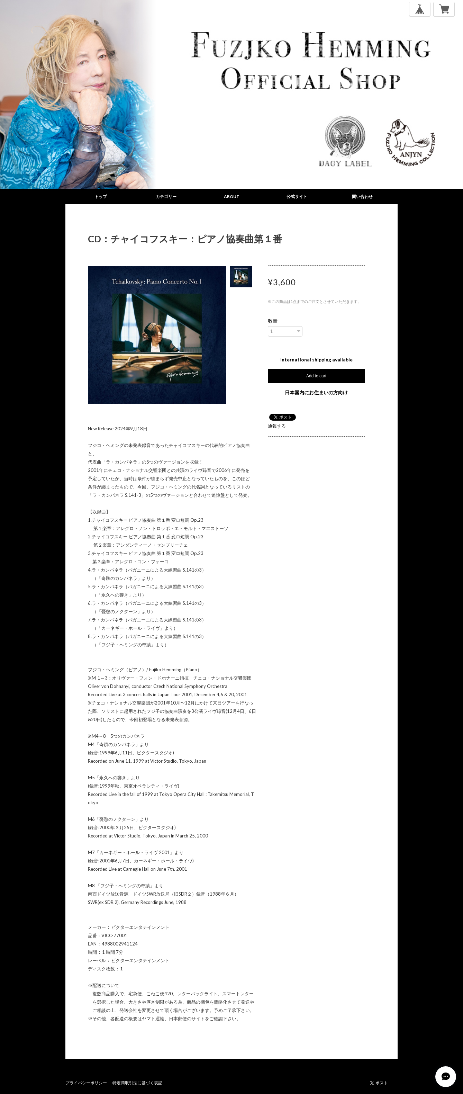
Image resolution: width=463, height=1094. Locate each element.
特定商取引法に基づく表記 (137, 1082)
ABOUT (231, 196)
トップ (100, 196)
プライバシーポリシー (86, 1082)
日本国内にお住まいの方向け (316, 392)
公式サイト (297, 196)
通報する (277, 426)
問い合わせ (362, 196)
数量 (273, 321)
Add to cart (316, 376)
